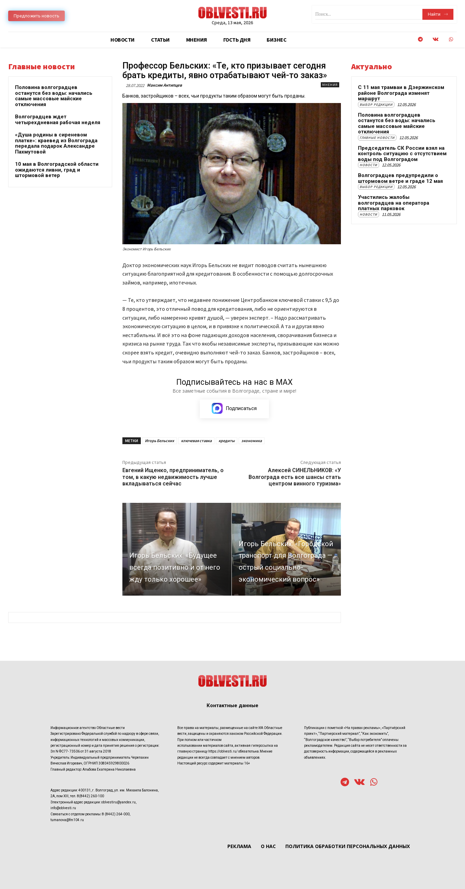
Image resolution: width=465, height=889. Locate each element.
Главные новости (377, 137)
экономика (251, 440)
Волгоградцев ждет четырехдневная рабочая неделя (57, 120)
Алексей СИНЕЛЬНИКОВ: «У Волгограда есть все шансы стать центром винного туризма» (295, 476)
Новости (368, 165)
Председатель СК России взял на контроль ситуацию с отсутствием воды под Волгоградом (402, 153)
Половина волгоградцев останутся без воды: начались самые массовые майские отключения (53, 95)
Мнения (330, 84)
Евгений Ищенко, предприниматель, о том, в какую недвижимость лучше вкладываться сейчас (173, 476)
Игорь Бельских (159, 440)
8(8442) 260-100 (90, 796)
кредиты (227, 440)
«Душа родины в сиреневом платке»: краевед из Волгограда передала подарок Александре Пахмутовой (56, 143)
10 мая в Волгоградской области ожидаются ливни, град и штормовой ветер (57, 169)
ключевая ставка (196, 440)
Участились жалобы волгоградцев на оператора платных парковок (393, 203)
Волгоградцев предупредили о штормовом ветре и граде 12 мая (400, 178)
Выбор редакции (376, 104)
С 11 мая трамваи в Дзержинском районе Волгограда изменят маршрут (401, 93)
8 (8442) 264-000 (116, 814)
